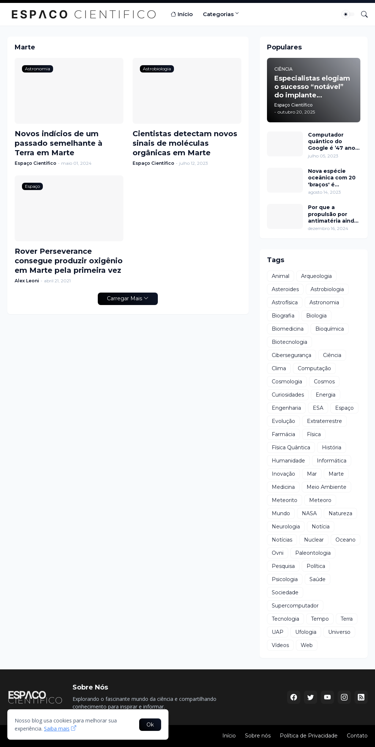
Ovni (277, 553)
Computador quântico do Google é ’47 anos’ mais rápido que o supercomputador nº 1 (334, 141)
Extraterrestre (324, 421)
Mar (312, 474)
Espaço (344, 408)
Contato (357, 735)
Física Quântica (291, 447)
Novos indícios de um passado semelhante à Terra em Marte (59, 143)
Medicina (283, 487)
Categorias (218, 14)
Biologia (316, 315)
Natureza (340, 513)
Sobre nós (258, 735)
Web (307, 645)
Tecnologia (285, 619)
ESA (318, 408)
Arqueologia (316, 276)
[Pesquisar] (361, 14)
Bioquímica (329, 329)
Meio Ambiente (326, 487)
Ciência (332, 355)
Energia (325, 394)
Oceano (345, 539)
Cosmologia (287, 381)
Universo (339, 632)
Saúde (317, 579)
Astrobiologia (327, 289)
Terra (347, 619)
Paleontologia (313, 553)
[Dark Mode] (348, 14)
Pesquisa (283, 566)
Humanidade (288, 460)
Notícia (321, 526)
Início (182, 14)
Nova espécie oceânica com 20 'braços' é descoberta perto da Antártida (333, 178)
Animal (280, 276)
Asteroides (285, 289)
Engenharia (286, 408)
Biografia (283, 315)
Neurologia (286, 526)
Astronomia (324, 302)
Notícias (282, 539)
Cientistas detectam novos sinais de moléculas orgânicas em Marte (185, 143)
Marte (336, 474)
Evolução (283, 421)
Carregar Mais (124, 298)
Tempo (320, 619)
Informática (331, 460)
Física (314, 434)
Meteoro (320, 500)
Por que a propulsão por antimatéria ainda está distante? (332, 214)
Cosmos (324, 381)
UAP (277, 632)
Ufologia (305, 632)
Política (316, 566)
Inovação (283, 474)
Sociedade (285, 592)
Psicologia (285, 579)
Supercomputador (295, 605)
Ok (150, 724)
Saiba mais (57, 728)
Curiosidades (288, 394)
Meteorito (284, 500)
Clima (279, 368)
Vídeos (280, 645)
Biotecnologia (289, 342)
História (331, 447)
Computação (314, 368)
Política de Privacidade (309, 735)
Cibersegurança (291, 355)
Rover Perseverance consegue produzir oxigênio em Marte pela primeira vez (69, 261)
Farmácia (283, 434)
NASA (309, 513)
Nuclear (314, 539)
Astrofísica (285, 302)
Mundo (281, 513)
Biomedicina (288, 329)
